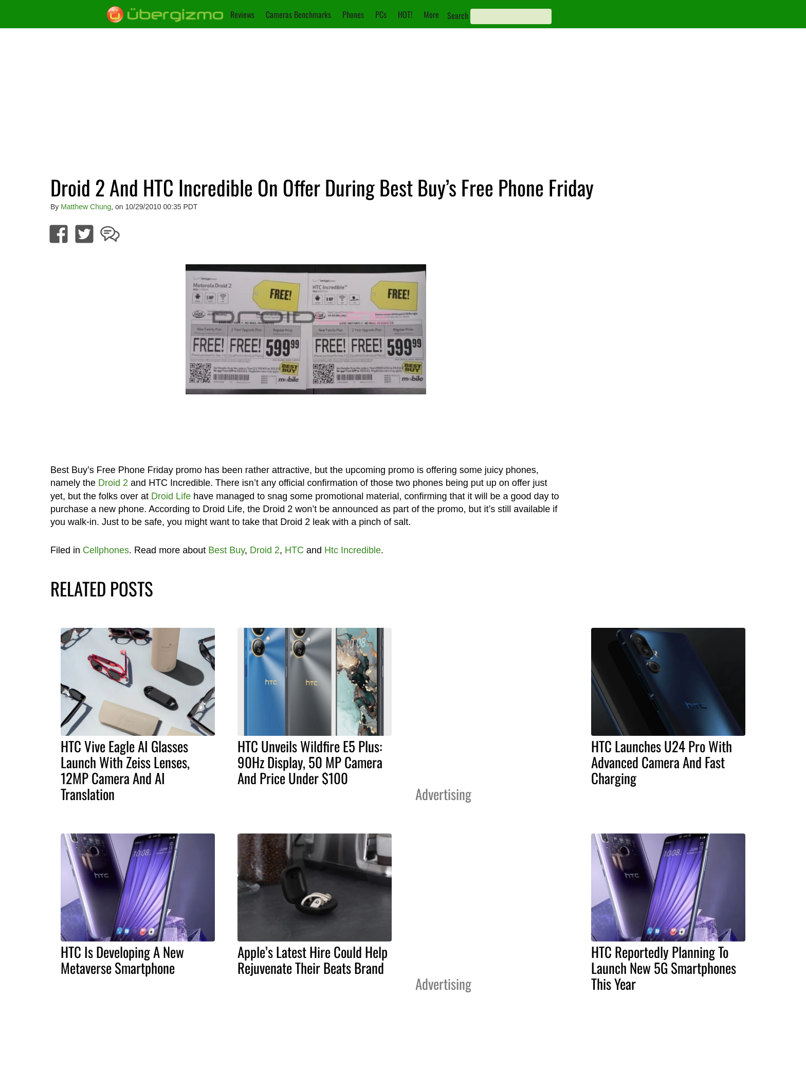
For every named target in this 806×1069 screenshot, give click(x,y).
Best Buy (226, 550)
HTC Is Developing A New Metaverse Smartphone (122, 959)
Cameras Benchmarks (298, 14)
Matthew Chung (86, 207)
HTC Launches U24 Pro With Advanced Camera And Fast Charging (661, 762)
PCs (381, 14)
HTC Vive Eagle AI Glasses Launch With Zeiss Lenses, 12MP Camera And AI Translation (125, 770)
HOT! (405, 14)
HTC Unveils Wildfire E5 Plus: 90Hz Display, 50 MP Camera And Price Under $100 (309, 762)
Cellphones (106, 550)
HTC (294, 550)
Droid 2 (113, 483)
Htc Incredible (352, 550)
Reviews (242, 14)
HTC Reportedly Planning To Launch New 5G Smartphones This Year (663, 967)
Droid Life (171, 496)
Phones (353, 14)
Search (457, 15)
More (431, 14)
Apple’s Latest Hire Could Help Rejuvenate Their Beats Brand (312, 959)
